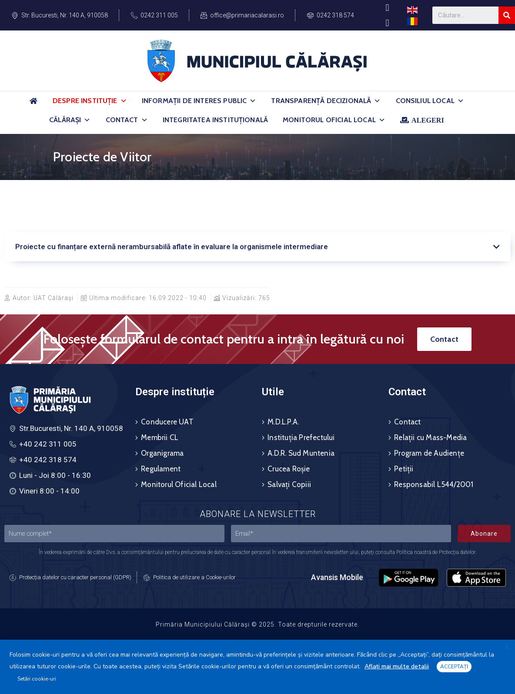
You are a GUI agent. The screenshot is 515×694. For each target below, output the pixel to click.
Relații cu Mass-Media (430, 437)
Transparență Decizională (326, 101)
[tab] (257, 246)
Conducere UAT (167, 421)
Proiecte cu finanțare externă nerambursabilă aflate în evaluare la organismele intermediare (171, 246)
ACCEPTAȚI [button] (454, 666)
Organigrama (162, 453)
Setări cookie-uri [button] (36, 678)
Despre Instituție (90, 101)
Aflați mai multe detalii (397, 666)
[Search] (506, 15)
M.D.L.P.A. (283, 421)
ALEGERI (427, 120)
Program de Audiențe (429, 453)
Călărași (69, 120)
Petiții (403, 468)
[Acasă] (33, 105)
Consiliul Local (430, 101)
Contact (127, 120)
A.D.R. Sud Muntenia (301, 453)
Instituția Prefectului (301, 437)
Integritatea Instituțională (215, 120)
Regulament (161, 468)
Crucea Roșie (289, 468)
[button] (123, 101)
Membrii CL (159, 437)
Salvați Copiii (289, 484)
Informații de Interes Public (199, 101)
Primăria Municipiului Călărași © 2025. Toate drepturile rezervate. (257, 624)
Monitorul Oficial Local (334, 120)
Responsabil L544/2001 (433, 484)
